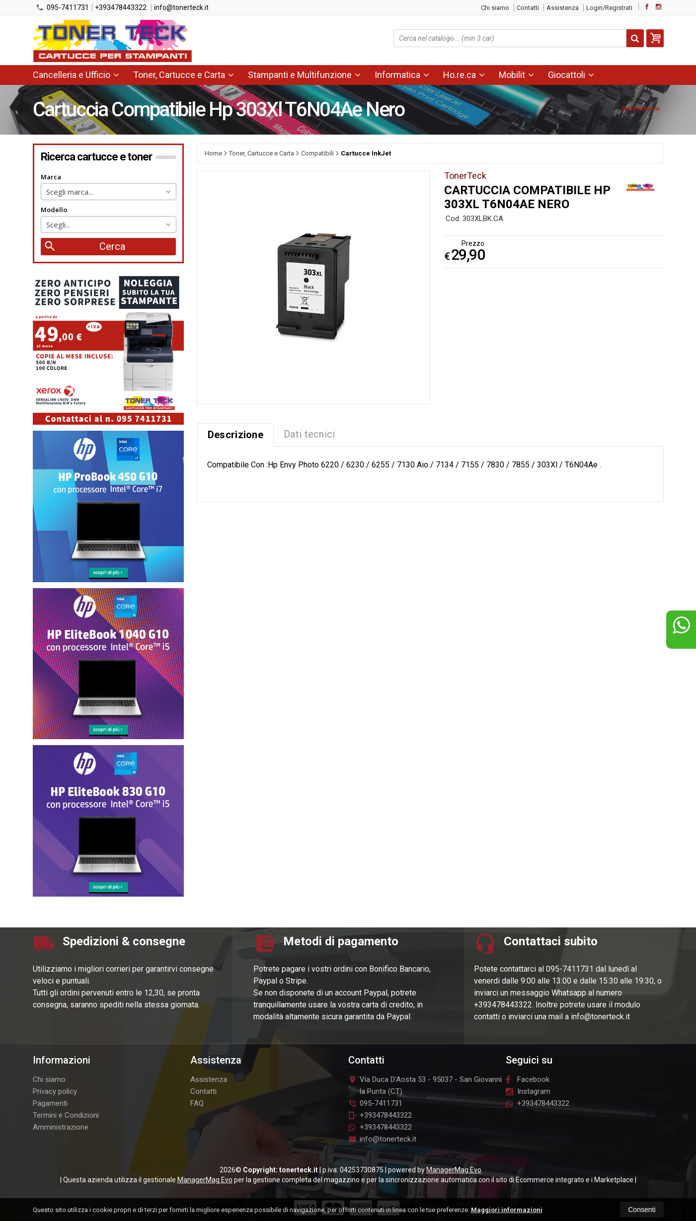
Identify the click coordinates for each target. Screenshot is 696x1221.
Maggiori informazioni (506, 1210)
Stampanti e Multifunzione (304, 75)
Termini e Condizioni (66, 1115)
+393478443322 (121, 7)
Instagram (528, 1091)
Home (213, 153)
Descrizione (235, 435)
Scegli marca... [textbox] (69, 192)
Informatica (402, 75)
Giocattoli (571, 75)
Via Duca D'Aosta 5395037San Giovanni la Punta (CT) (425, 1085)
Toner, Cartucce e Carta (183, 75)
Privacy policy (55, 1091)
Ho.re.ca (464, 75)
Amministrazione (60, 1127)
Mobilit (516, 75)
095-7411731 (62, 7)
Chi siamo (495, 7)
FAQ (197, 1103)
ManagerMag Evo (453, 1170)
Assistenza (562, 7)
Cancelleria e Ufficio (76, 75)
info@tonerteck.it (181, 7)
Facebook (527, 1079)
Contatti (528, 7)
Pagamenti (50, 1103)
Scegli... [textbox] (58, 224)
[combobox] (108, 191)
